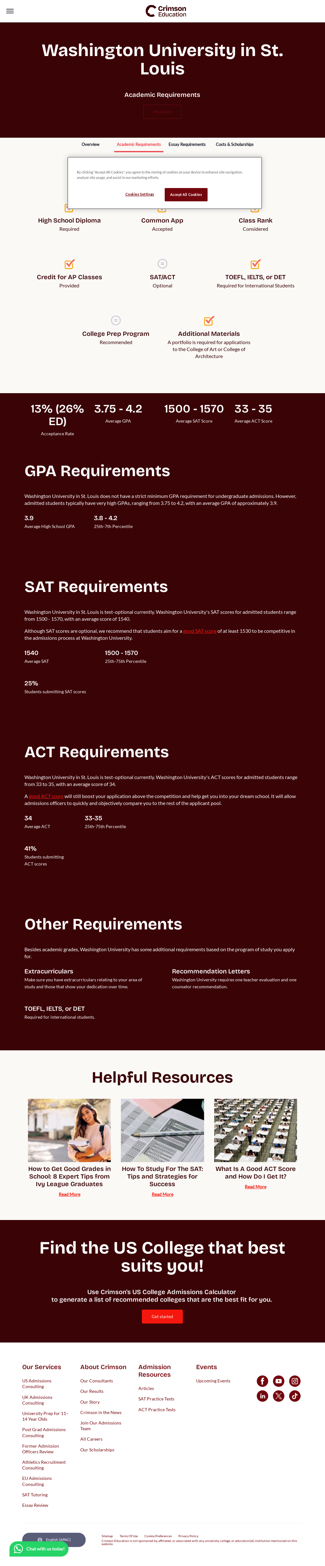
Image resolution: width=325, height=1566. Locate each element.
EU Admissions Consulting (37, 1481)
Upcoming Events (213, 1380)
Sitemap (107, 1536)
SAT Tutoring (35, 1494)
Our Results (91, 1391)
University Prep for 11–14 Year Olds (45, 1415)
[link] (166, 11)
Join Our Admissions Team (100, 1425)
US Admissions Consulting (36, 1383)
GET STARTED (162, 1316)
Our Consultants (96, 1380)
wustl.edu (162, 111)
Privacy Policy (188, 1536)
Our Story (90, 1401)
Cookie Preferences (158, 1536)
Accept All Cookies (186, 194)
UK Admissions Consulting (37, 1399)
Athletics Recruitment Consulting (44, 1464)
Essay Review (35, 1505)
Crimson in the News (101, 1412)
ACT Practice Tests (157, 1409)
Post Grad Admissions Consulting (44, 1432)
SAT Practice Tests (156, 1398)
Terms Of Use (129, 1536)
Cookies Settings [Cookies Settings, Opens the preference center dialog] (139, 194)
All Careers (91, 1439)
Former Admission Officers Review (40, 1448)
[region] (164, 183)
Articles (146, 1388)
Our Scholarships (97, 1449)
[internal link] (90, 145)
